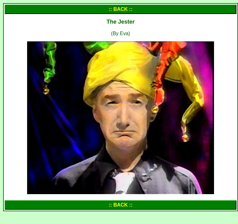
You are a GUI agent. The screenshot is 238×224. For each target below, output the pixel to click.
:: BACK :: (120, 9)
